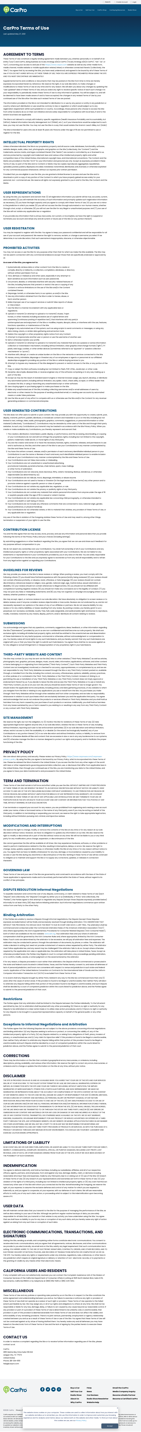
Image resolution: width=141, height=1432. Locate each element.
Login (134, 2)
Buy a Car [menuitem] (74, 10)
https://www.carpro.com (56, 65)
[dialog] (70, 1417)
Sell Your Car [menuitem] (86, 10)
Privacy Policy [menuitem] (21, 1411)
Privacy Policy (81, 1420)
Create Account (121, 2)
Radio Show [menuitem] (132, 10)
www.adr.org (50, 934)
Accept (110, 1426)
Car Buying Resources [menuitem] (116, 10)
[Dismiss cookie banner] (117, 1408)
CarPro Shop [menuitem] (99, 10)
